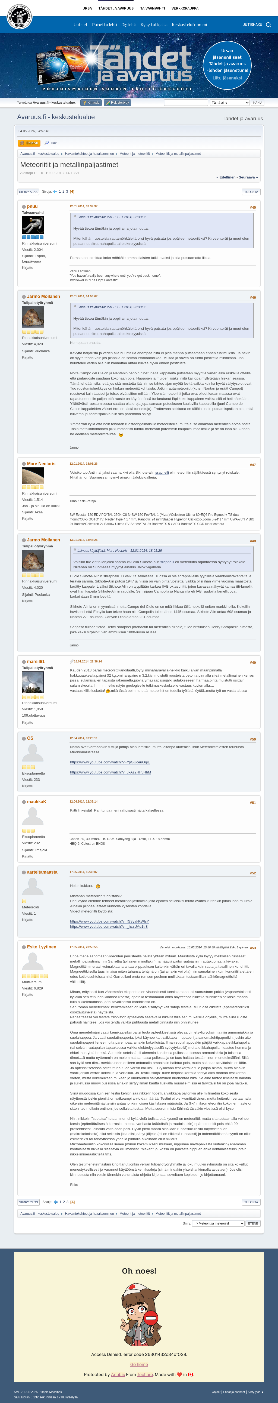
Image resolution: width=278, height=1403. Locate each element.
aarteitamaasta (42, 872)
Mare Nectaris (41, 463)
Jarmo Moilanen (43, 296)
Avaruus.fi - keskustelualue (56, 117)
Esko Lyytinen (41, 947)
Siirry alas (28, 191)
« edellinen (225, 177)
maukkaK (36, 801)
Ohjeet (216, 1391)
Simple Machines (51, 1391)
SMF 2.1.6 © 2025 (26, 1391)
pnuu (32, 206)
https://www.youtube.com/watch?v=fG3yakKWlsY (109, 921)
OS (30, 738)
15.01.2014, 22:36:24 (88, 661)
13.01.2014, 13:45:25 (83, 539)
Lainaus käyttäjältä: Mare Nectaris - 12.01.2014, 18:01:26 (119, 551)
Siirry (186, 1223)
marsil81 (36, 661)
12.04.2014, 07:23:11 (83, 738)
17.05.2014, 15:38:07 (83, 872)
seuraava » (248, 177)
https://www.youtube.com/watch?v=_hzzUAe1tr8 (109, 926)
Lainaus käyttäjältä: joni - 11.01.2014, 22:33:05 (111, 217)
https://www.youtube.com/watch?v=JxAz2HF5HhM (110, 772)
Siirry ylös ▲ (256, 1391)
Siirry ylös (28, 1202)
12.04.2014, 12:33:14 (83, 801)
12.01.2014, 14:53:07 (83, 296)
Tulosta (251, 191)
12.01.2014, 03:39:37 (83, 206)
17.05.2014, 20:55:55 (83, 947)
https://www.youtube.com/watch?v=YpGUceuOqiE (110, 762)
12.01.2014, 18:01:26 (83, 463)
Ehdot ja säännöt (234, 1391)
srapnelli (162, 472)
